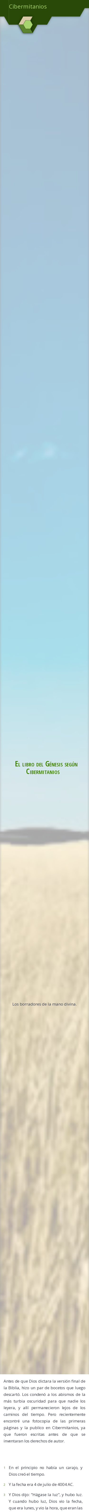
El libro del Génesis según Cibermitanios (46, 767)
